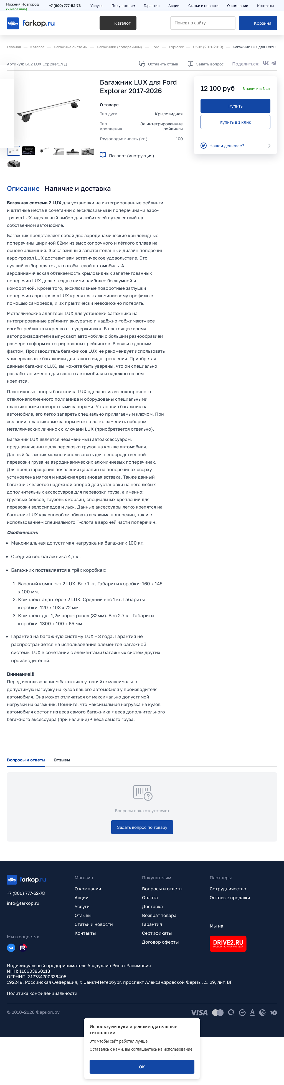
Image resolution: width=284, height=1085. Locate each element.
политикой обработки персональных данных (132, 1054)
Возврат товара (159, 963)
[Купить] (235, 106)
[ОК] (142, 1067)
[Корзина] (258, 25)
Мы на (216, 974)
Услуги (82, 954)
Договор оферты (160, 990)
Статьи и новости (94, 972)
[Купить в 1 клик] (235, 122)
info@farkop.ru (23, 951)
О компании (88, 936)
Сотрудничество (228, 936)
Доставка (152, 954)
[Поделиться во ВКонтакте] (265, 64)
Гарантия (152, 972)
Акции (81, 945)
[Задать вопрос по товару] (142, 875)
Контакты (85, 981)
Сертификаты (157, 981)
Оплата (150, 945)
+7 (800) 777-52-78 (66, 6)
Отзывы (83, 963)
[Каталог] (103, 25)
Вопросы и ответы (162, 936)
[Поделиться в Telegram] (273, 64)
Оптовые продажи (230, 945)
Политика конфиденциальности (42, 1041)
